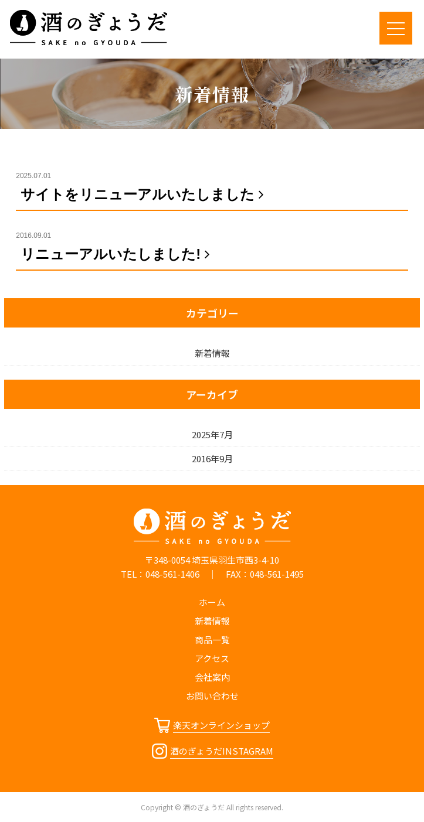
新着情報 (212, 353)
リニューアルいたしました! (118, 254)
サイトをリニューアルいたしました (145, 194)
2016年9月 (212, 458)
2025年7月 (212, 434)
